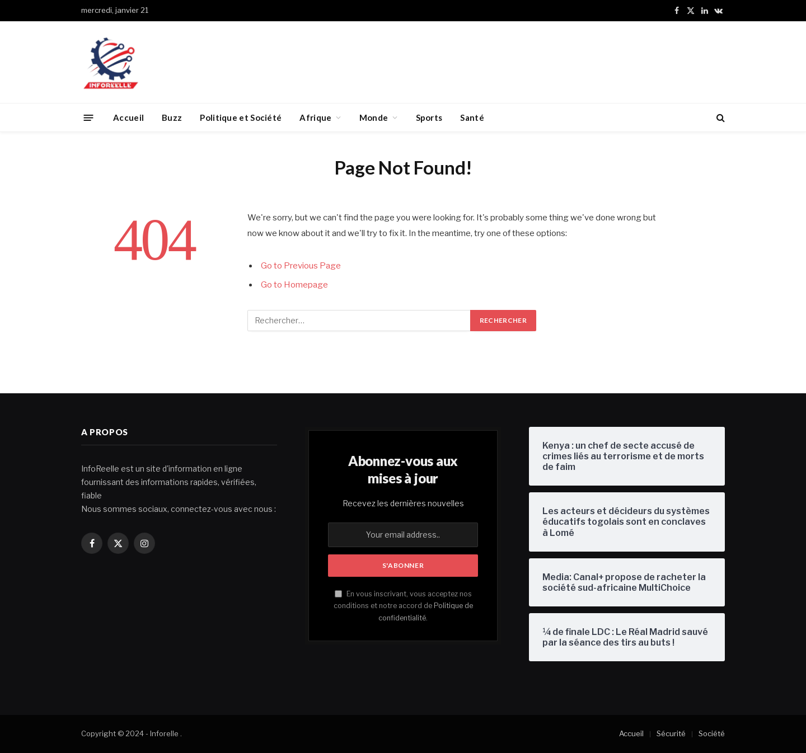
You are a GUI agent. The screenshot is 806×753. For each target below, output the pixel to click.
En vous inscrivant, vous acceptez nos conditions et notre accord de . (403, 606)
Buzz (172, 117)
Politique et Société (241, 117)
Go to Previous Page (301, 266)
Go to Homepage (294, 285)
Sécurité (671, 733)
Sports (429, 117)
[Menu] (88, 117)
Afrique (315, 117)
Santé (472, 117)
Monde (373, 117)
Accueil (128, 117)
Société (712, 733)
